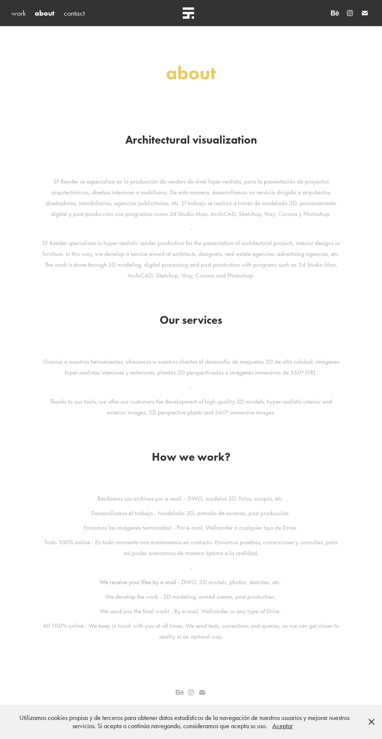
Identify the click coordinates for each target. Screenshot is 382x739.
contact (74, 13)
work (19, 13)
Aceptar (282, 726)
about (44, 13)
